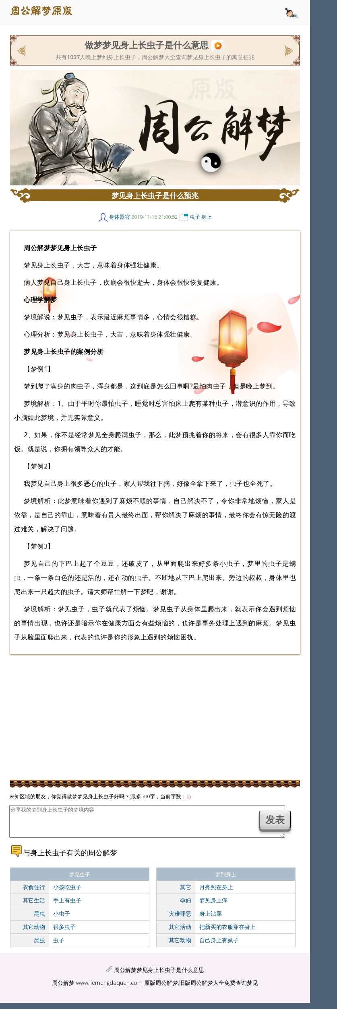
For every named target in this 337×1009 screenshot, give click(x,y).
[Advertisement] (155, 716)
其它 (185, 893)
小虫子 (61, 919)
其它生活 (34, 906)
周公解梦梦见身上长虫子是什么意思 (159, 976)
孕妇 (185, 906)
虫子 (195, 216)
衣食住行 (34, 893)
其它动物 (34, 933)
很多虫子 (64, 933)
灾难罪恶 (180, 919)
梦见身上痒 (213, 906)
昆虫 (39, 919)
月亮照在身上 (216, 893)
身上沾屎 (210, 919)
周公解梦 (63, 989)
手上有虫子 (67, 906)
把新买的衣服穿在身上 (227, 933)
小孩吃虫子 (67, 893)
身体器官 (119, 216)
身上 (206, 216)
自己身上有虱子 (219, 946)
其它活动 (180, 933)
